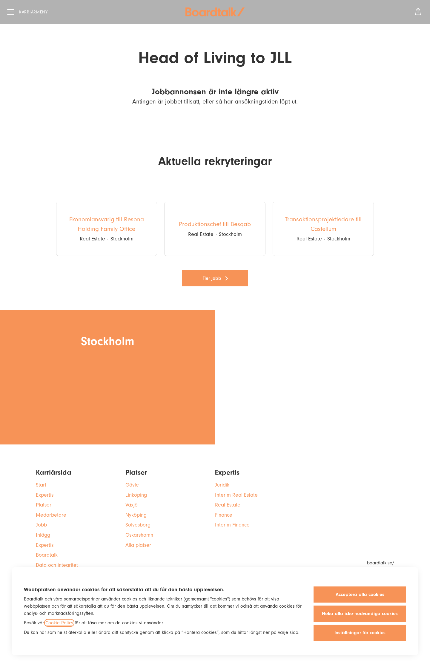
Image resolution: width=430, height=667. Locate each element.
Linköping (136, 495)
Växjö (131, 505)
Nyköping (136, 515)
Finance (223, 515)
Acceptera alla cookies (360, 594)
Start (41, 485)
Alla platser (138, 545)
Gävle (132, 485)
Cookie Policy (59, 623)
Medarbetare (51, 515)
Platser (43, 505)
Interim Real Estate (236, 495)
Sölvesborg (137, 525)
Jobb (41, 525)
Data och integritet (57, 565)
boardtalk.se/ (380, 563)
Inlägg (43, 535)
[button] (418, 12)
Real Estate (227, 505)
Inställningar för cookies (360, 632)
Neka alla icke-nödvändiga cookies (360, 613)
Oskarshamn (139, 535)
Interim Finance (232, 525)
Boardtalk (47, 555)
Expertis (44, 495)
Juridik (222, 485)
